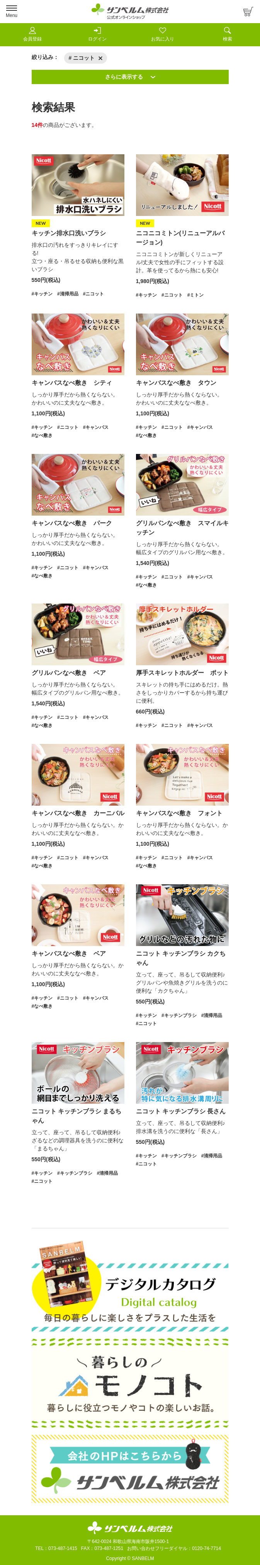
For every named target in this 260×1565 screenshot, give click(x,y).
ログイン (97, 34)
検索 (227, 34)
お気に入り (162, 34)
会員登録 (32, 34)
